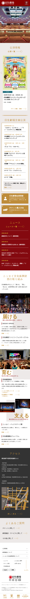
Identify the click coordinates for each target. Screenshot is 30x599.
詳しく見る (12, 514)
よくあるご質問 (18, 560)
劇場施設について (7, 552)
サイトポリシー (15, 584)
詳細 (3, 333)
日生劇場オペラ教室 (7, 395)
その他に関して (8, 538)
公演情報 (5, 548)
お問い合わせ (18, 563)
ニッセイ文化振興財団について (11, 556)
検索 (12, 569)
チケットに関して (9, 528)
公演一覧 (11, 51)
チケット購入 (7, 563)
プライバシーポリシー (6, 584)
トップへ (26, 570)
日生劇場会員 (7, 566)
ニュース (6, 560)
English (5, 569)
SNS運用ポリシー (22, 584)
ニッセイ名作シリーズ (8, 391)
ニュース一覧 (11, 226)
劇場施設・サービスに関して (12, 533)
